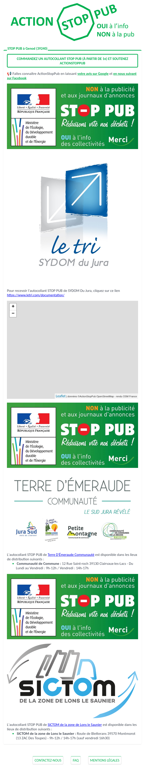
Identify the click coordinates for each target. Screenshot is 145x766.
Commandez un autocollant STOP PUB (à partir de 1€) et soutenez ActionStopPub (72, 61)
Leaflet (61, 396)
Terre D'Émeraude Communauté (71, 555)
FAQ (76, 760)
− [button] (13, 313)
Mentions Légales (104, 760)
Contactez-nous (48, 760)
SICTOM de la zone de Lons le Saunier (75, 725)
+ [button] (13, 306)
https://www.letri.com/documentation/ (35, 295)
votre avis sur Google (93, 74)
